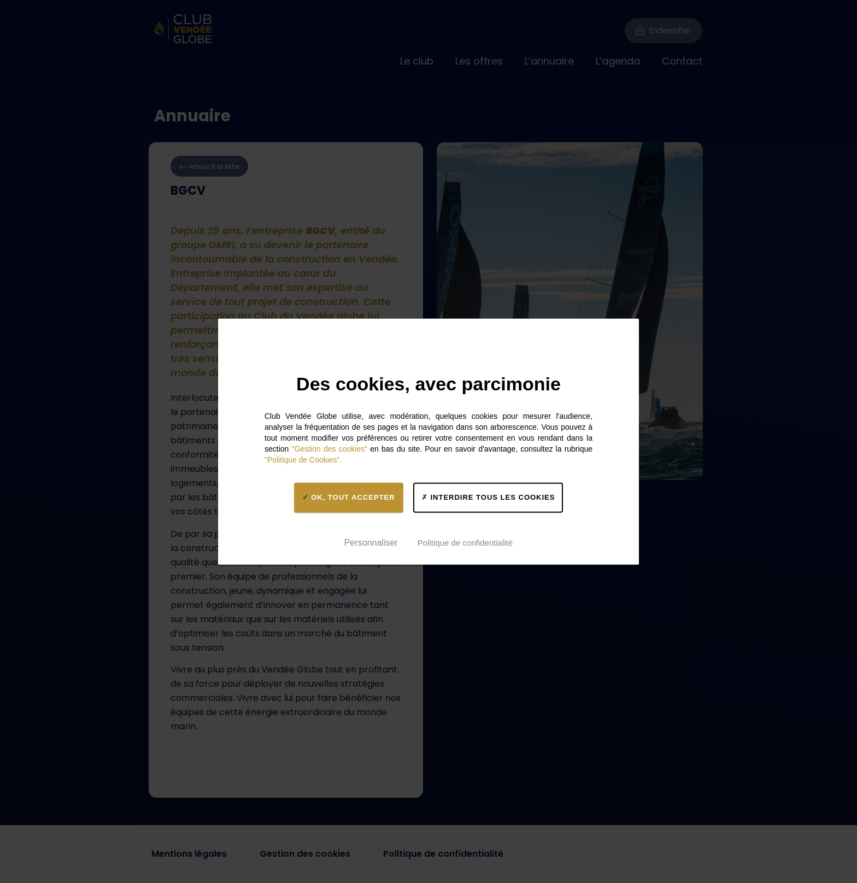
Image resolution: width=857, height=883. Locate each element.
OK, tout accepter (348, 497)
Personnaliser (371, 542)
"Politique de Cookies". (303, 459)
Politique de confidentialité (465, 542)
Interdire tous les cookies (488, 497)
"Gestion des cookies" (330, 448)
